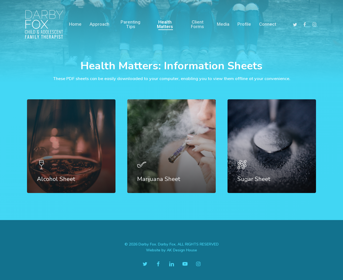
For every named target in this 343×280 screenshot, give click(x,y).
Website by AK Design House (171, 250)
